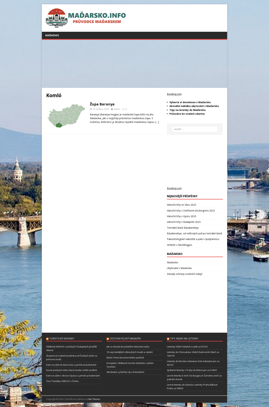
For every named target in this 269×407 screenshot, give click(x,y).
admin (117, 109)
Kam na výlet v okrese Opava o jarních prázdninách (73, 375)
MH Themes (94, 399)
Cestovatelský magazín (125, 338)
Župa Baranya (102, 104)
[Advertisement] (134, 64)
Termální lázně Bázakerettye (183, 227)
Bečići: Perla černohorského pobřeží (125, 357)
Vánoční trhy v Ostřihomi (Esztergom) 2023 (191, 210)
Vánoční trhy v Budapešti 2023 (184, 221)
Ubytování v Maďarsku (179, 268)
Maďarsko (52, 35)
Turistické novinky (61, 338)
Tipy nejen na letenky (184, 338)
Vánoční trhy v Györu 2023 (181, 216)
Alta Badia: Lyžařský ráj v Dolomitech (125, 372)
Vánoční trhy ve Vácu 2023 (181, 204)
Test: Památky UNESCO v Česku (62, 381)
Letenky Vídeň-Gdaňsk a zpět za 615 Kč (187, 346)
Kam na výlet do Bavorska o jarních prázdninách (71, 364)
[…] (157, 122)
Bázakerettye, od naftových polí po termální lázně (194, 233)
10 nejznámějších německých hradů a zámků (130, 352)
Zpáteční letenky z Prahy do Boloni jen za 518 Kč (192, 370)
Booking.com (174, 94)
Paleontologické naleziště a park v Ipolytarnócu (193, 239)
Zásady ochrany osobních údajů (184, 274)
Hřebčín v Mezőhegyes (179, 245)
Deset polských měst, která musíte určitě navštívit (71, 370)
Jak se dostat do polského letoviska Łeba (128, 346)
